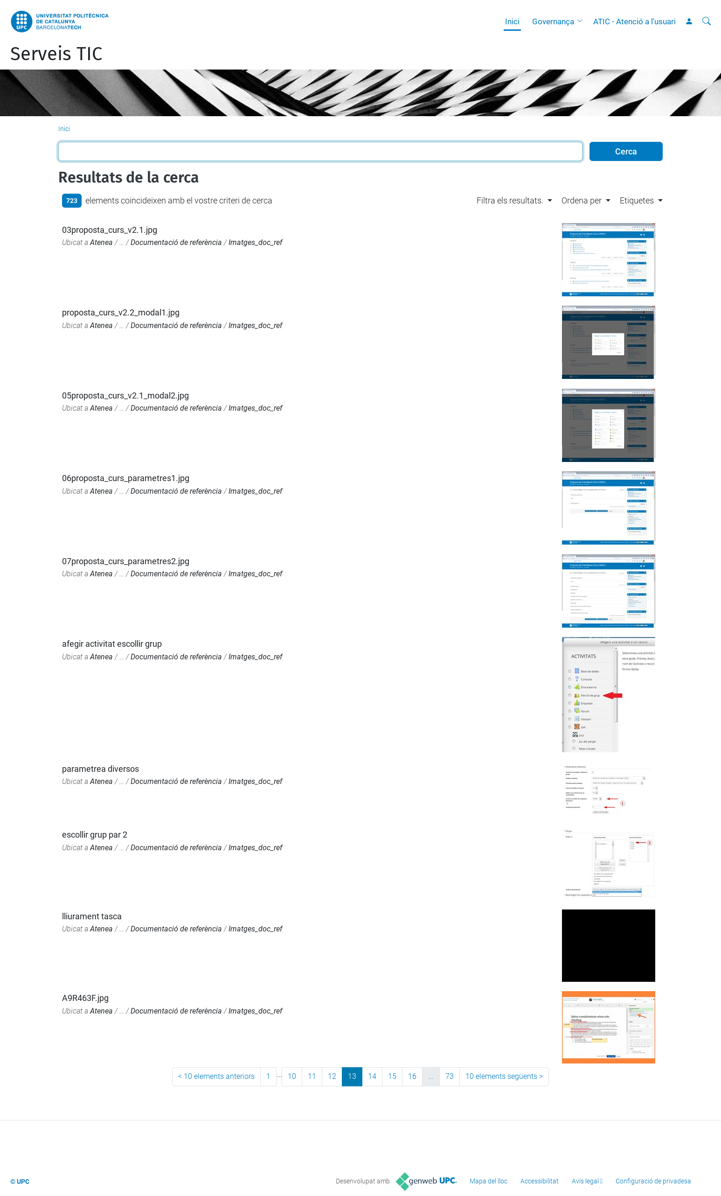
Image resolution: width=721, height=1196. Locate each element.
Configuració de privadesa (653, 1181)
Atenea (101, 242)
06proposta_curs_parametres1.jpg (125, 478)
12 (332, 1076)
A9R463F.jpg (85, 998)
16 (412, 1076)
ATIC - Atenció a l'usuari (634, 21)
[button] (582, 21)
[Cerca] (706, 21)
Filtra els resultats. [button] (510, 200)
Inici (512, 21)
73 (449, 1076)
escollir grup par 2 (94, 834)
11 (312, 1076)
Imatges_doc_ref (255, 242)
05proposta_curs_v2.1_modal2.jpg (125, 395)
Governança (553, 21)
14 (372, 1076)
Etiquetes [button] (637, 200)
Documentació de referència (176, 242)
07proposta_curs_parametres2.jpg (125, 561)
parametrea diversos (100, 769)
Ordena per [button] (582, 200)
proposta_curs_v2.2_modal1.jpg (121, 312)
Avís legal (585, 1181)
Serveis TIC (56, 54)
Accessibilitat (539, 1181)
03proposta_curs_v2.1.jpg (109, 230)
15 (392, 1076)
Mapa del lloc (488, 1181)
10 (292, 1076)
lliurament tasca (92, 916)
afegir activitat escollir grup (112, 644)
